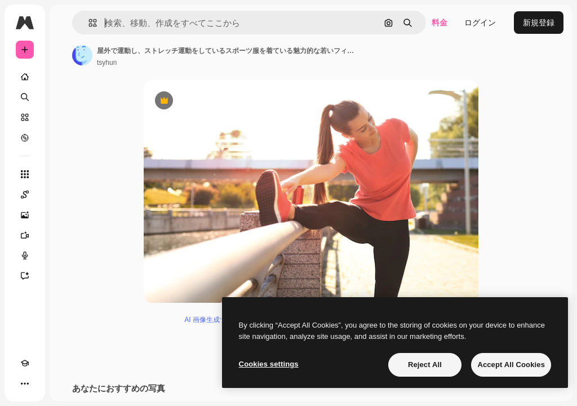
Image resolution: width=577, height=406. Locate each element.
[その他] (25, 383)
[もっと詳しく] (25, 138)
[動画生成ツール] (25, 235)
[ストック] (25, 117)
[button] (88, 23)
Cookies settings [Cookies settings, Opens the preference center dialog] (269, 364)
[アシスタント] (25, 276)
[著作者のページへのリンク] (82, 55)
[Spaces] (25, 195)
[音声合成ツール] (25, 255)
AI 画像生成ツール (212, 322)
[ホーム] (25, 77)
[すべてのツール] (25, 174)
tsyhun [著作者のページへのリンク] (107, 63)
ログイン (480, 22)
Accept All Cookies (511, 364)
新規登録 (538, 22)
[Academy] (25, 363)
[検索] (25, 97)
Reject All (425, 364)
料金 (439, 22)
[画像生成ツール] (25, 215)
